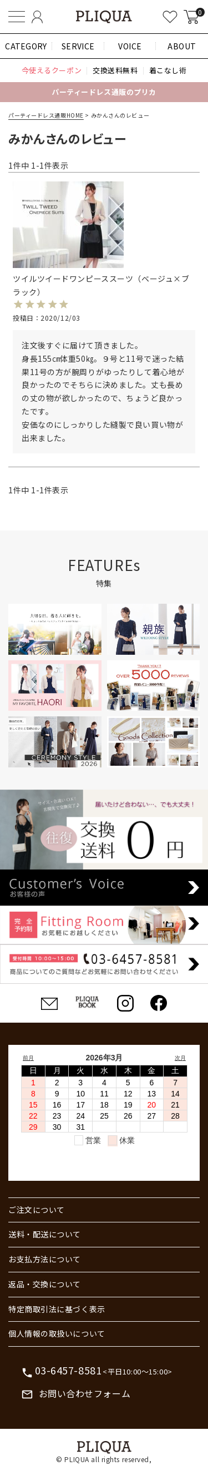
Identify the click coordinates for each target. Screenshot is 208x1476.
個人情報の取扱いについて (56, 1333)
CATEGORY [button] (26, 46)
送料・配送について (44, 1234)
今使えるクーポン (52, 70)
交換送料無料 (115, 70)
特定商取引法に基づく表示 (56, 1309)
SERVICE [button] (78, 46)
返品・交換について (44, 1284)
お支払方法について (44, 1259)
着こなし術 (168, 70)
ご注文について (36, 1209)
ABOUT (182, 46)
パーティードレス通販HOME (46, 115)
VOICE (130, 46)
